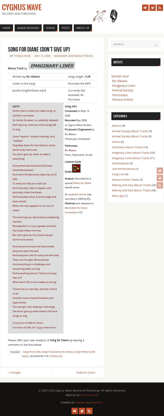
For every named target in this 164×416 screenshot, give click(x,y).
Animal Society (122, 90)
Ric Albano (119, 81)
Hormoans (120, 95)
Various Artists (122, 99)
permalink (56, 356)
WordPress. (96, 402)
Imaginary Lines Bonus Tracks (73, 55)
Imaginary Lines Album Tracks (131, 152)
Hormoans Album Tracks (127, 147)
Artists (116, 142)
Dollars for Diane (82, 183)
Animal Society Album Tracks (130, 131)
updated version (77, 194)
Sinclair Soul (120, 76)
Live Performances (123, 169)
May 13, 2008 (42, 55)
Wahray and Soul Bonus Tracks (131, 190)
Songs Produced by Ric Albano (57, 351)
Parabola (81, 402)
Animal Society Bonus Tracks (130, 136)
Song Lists (118, 174)
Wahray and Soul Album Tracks (131, 185)
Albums (117, 125)
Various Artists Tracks (125, 179)
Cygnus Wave (22, 7)
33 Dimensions (89, 395)
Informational (120, 163)
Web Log (117, 196)
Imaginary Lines (123, 85)
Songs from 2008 (32, 351)
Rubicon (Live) (86, 372)
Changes (14, 372)
